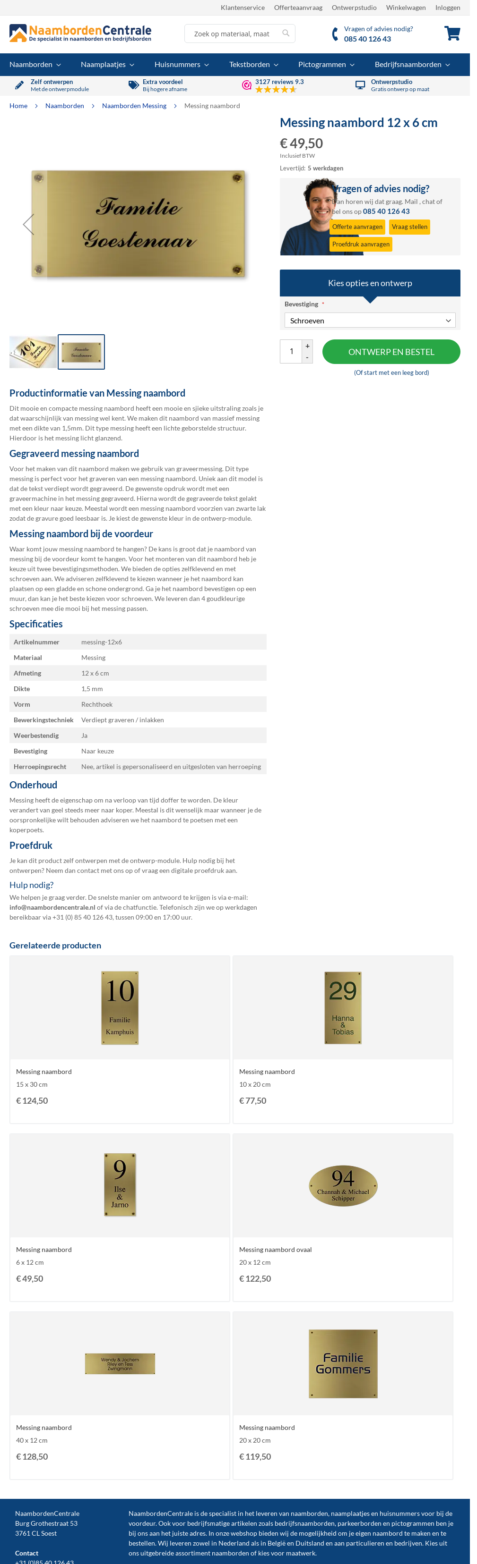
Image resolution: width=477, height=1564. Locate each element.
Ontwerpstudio (354, 7)
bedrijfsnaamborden (305, 1523)
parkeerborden (360, 1523)
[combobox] (239, 33)
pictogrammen (412, 1523)
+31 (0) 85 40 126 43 (82, 917)
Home (19, 105)
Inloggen (447, 7)
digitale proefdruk (197, 870)
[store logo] (80, 33)
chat (428, 201)
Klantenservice (243, 7)
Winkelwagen (406, 7)
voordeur (142, 1523)
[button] (28, 224)
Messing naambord (44, 1071)
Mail (411, 201)
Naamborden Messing (135, 105)
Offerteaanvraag (298, 7)
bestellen (142, 1543)
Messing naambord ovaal (275, 1249)
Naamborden (65, 105)
